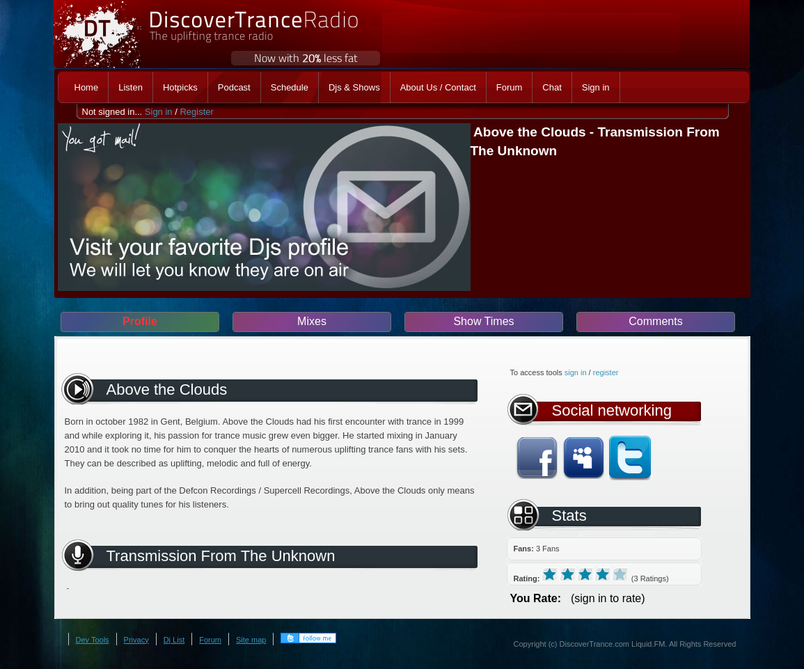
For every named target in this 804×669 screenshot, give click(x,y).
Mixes (311, 321)
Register (196, 112)
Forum (210, 640)
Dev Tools (92, 640)
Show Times (483, 321)
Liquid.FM (648, 644)
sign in (576, 372)
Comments (655, 321)
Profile (140, 321)
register (606, 372)
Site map (251, 640)
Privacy (136, 640)
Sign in (159, 112)
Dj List (174, 640)
